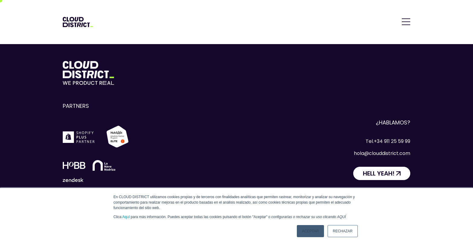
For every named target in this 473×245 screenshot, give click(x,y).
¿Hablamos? (393, 122)
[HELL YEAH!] (381, 173)
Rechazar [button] (343, 231)
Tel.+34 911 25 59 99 (388, 141)
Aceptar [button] (310, 231)
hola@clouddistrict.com (382, 153)
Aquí (126, 217)
